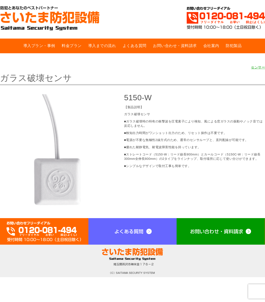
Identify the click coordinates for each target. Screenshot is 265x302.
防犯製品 (234, 46)
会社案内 (211, 46)
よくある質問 (134, 46)
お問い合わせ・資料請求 (175, 46)
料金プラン (72, 46)
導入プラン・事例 (39, 46)
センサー (258, 67)
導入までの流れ (102, 46)
